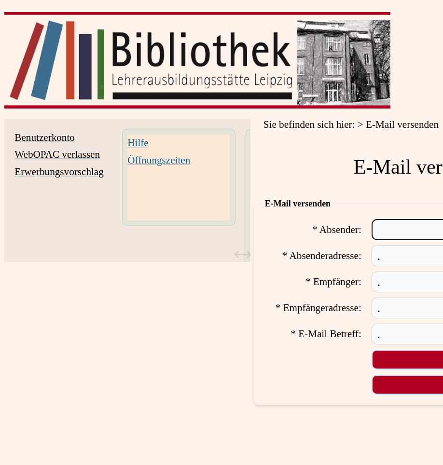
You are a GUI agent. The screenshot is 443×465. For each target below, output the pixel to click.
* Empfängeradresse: (318, 308)
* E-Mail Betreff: (326, 334)
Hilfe (137, 143)
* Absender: (336, 229)
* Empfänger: (333, 281)
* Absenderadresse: (321, 255)
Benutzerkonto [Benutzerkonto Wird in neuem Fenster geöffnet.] (44, 137)
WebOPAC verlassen (57, 154)
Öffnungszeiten (158, 160)
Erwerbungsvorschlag (58, 172)
